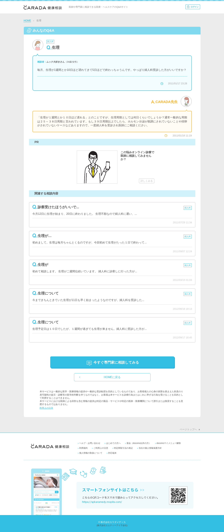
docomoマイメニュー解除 (169, 443)
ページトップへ (188, 429)
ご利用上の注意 (100, 448)
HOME (27, 20)
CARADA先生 (166, 102)
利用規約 (83, 448)
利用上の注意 (46, 408)
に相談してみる (116, 362)
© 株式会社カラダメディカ (112, 522)
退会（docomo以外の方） (139, 443)
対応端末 (112, 453)
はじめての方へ (113, 443)
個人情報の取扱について (90, 453)
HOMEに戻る (112, 377)
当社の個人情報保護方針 (150, 448)
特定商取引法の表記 (123, 448)
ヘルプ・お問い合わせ (89, 443)
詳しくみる (147, 180)
